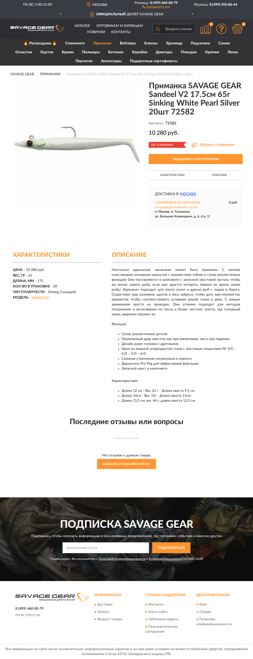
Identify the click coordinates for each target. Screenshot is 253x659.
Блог (203, 604)
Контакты (120, 32)
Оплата (103, 612)
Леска (233, 52)
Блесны (151, 43)
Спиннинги (75, 43)
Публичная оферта (163, 619)
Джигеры (164, 52)
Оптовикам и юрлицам (119, 26)
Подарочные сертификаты (153, 61)
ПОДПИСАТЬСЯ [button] (171, 548)
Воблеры (128, 43)
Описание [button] (219, 175)
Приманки (102, 43)
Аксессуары (111, 61)
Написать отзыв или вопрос (126, 464)
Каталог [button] (82, 26)
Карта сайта (158, 612)
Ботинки (116, 52)
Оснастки (23, 52)
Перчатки (84, 61)
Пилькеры (91, 52)
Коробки (140, 52)
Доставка (104, 604)
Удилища (174, 43)
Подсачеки (200, 43)
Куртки (47, 52)
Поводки (189, 52)
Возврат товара (109, 619)
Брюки (68, 52)
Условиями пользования (165, 558)
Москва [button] (188, 194)
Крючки (212, 52)
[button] (156, 6)
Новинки (96, 32)
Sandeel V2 (40, 297)
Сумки (224, 43)
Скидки (205, 612)
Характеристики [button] (172, 175)
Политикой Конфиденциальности (122, 558)
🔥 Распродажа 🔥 (40, 43)
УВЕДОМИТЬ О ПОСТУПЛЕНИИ (196, 159)
